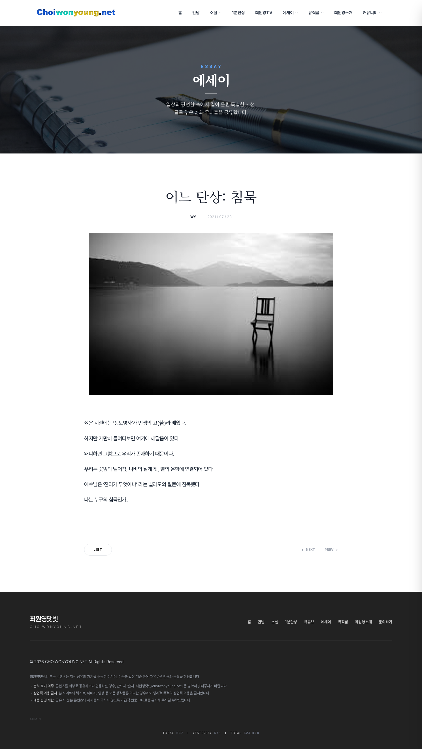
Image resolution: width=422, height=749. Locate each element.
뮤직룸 (315, 12)
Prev (331, 549)
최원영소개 (342, 12)
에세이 (289, 12)
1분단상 (237, 12)
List (98, 550)
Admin (35, 719)
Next (308, 549)
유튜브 (309, 622)
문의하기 (385, 622)
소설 (215, 12)
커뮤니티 (371, 12)
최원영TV (262, 12)
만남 (195, 12)
